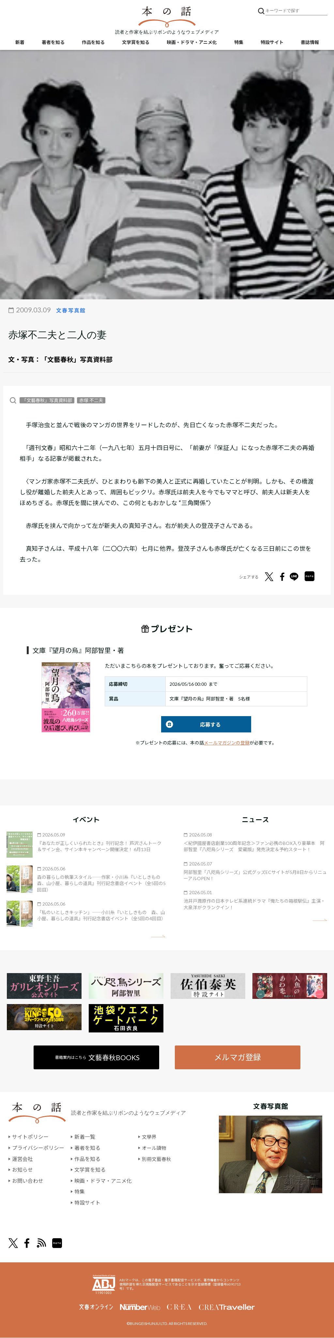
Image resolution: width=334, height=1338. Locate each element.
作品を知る (93, 42)
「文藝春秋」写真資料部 (77, 359)
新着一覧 (84, 1137)
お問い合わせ (27, 1181)
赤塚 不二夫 (91, 400)
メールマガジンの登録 (227, 742)
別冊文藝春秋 (157, 1159)
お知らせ (22, 1170)
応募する (191, 724)
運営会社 (22, 1159)
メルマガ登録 (237, 1057)
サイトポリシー (30, 1137)
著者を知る (53, 42)
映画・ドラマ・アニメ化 (192, 42)
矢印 (158, 936)
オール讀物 (155, 1148)
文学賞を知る (135, 42)
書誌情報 (310, 42)
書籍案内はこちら (97, 1057)
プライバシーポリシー (38, 1148)
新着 (19, 42)
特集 (238, 42)
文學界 (150, 1137)
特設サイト (272, 42)
